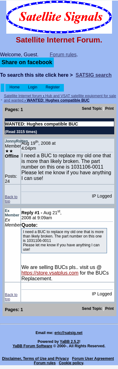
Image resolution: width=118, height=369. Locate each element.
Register (53, 87)
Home (14, 87)
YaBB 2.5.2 (69, 341)
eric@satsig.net (68, 333)
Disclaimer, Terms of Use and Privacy (35, 358)
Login (33, 87)
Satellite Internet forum (23, 96)
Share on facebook (27, 62)
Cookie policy (71, 363)
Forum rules (63, 54)
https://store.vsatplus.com (49, 273)
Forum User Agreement (93, 358)
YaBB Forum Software (32, 346)
